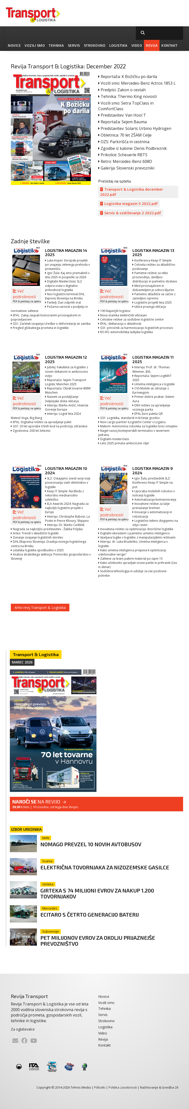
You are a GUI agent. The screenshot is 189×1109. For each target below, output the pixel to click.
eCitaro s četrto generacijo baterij (90, 914)
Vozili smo (35, 45)
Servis (74, 45)
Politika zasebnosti (123, 1087)
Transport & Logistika (36, 654)
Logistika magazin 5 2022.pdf (129, 203)
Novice (14, 45)
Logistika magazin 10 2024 (66, 470)
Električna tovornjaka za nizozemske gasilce (105, 867)
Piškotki (99, 1087)
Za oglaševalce (23, 1028)
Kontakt (169, 45)
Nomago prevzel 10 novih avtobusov (92, 844)
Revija (152, 45)
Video (136, 45)
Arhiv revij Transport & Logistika (40, 607)
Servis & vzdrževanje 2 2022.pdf (130, 212)
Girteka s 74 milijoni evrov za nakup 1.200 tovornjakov (98, 893)
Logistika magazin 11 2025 (153, 359)
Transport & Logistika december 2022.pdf (131, 192)
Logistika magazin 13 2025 (153, 252)
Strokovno (95, 45)
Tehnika (56, 45)
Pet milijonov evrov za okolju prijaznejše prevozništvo (99, 940)
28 (176, 1087)
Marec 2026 (22, 662)
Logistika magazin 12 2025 (66, 359)
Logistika (118, 45)
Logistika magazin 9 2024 (152, 470)
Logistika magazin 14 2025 (66, 252)
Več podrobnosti (27, 295)
